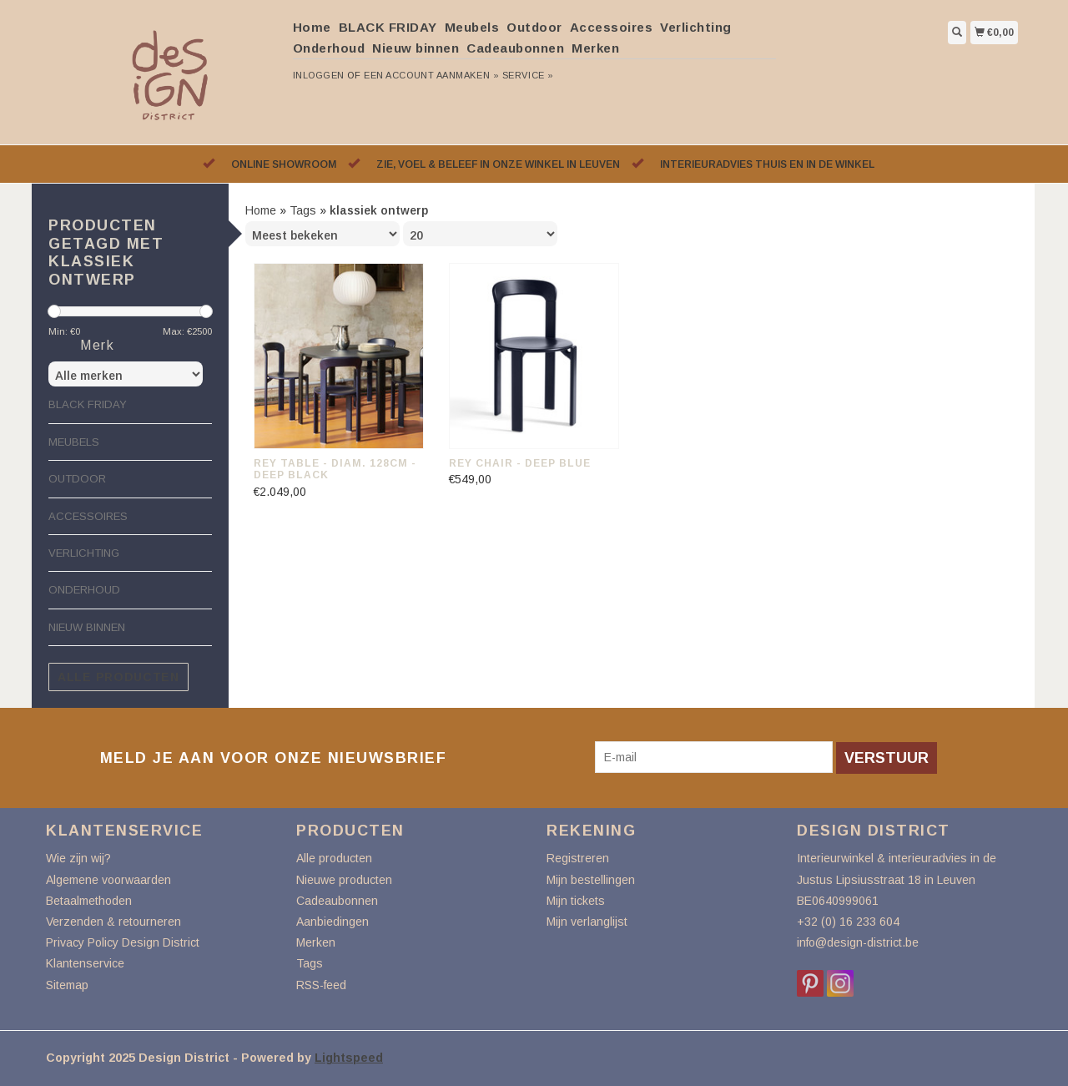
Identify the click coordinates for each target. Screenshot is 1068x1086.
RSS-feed (321, 985)
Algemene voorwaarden (108, 879)
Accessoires (611, 27)
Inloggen (319, 75)
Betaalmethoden (89, 900)
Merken (595, 48)
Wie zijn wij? (78, 858)
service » (528, 75)
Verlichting (696, 27)
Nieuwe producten (344, 879)
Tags (303, 210)
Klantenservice (85, 963)
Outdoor (534, 27)
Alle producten (118, 677)
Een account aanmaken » (431, 75)
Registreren (578, 858)
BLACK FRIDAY (388, 27)
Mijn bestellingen (591, 879)
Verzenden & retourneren (113, 921)
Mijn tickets (576, 900)
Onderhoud (329, 48)
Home (312, 27)
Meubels (472, 27)
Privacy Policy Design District (122, 942)
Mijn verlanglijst (587, 921)
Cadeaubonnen (515, 48)
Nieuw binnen (415, 48)
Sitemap (67, 985)
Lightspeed (349, 1057)
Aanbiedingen (332, 921)
